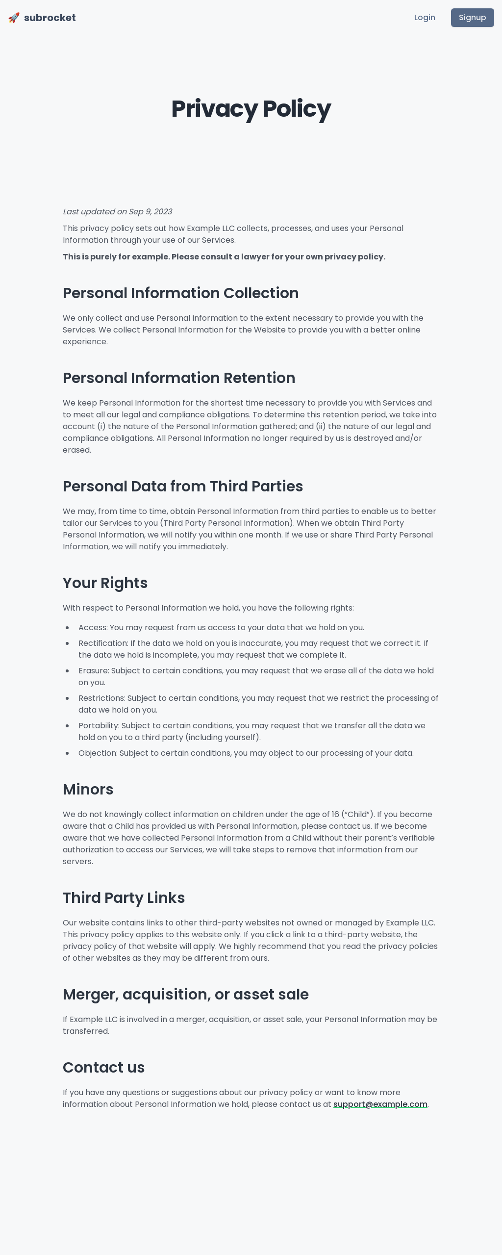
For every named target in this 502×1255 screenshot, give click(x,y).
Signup (472, 17)
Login (424, 17)
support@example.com (380, 1104)
